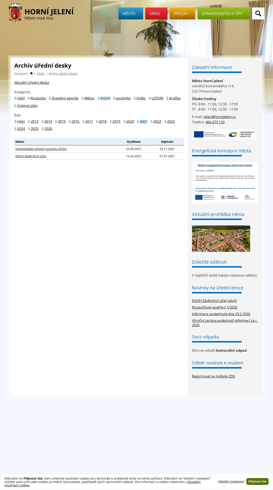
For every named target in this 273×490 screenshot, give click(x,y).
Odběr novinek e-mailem (217, 363)
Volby (141, 98)
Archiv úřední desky (63, 73)
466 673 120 (215, 122)
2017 (89, 121)
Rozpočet (38, 98)
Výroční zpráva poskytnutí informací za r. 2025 (225, 322)
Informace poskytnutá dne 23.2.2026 (221, 314)
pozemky (123, 98)
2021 (144, 121)
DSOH (105, 98)
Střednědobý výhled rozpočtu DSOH (41, 149)
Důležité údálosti (209, 262)
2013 (34, 121)
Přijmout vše (257, 481)
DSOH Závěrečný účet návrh (214, 300)
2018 (103, 121)
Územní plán (27, 105)
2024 (21, 128)
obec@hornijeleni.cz (219, 116)
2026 (48, 128)
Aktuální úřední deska (31, 82)
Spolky (182, 13)
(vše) (21, 98)
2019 (116, 121)
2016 (75, 121)
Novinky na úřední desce (217, 288)
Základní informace (212, 67)
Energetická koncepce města (221, 151)
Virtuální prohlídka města (218, 214)
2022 (157, 121)
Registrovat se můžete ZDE (213, 376)
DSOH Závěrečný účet (30, 156)
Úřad (156, 13)
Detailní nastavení (231, 481)
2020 (130, 121)
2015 (62, 121)
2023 (171, 121)
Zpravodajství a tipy (224, 13)
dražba (174, 98)
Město (131, 13)
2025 (35, 128)
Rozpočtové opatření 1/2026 (214, 307)
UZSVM (157, 98)
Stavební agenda (65, 98)
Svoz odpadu (205, 337)
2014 (48, 121)
